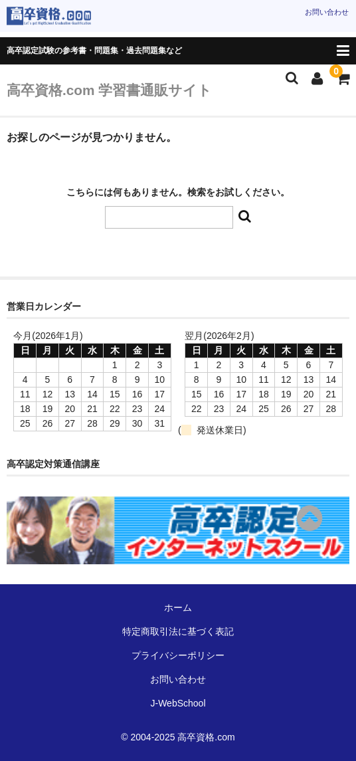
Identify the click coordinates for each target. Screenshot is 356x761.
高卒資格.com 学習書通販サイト (109, 90)
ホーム (178, 607)
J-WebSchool (177, 703)
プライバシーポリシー (178, 655)
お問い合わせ (327, 12)
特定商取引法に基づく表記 (178, 631)
